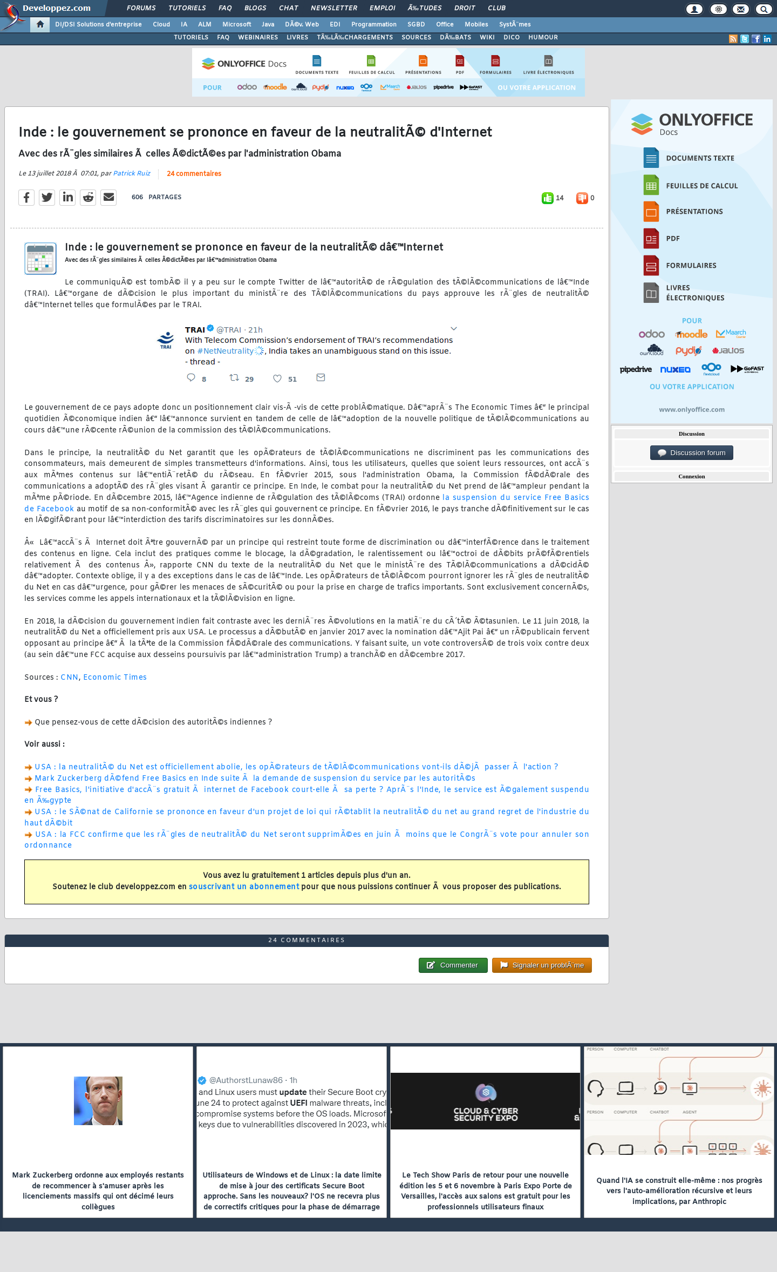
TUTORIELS (191, 38)
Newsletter (334, 8)
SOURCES (416, 38)
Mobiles (476, 25)
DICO (511, 38)
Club (496, 8)
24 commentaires (194, 174)
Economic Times (115, 678)
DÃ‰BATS (455, 38)
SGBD (416, 25)
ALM (205, 25)
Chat (288, 8)
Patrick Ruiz (131, 174)
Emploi (382, 8)
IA (184, 25)
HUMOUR (543, 38)
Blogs (255, 8)
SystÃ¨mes (515, 25)
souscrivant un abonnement (244, 887)
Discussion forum (692, 453)
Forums (141, 8)
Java (268, 25)
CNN (69, 678)
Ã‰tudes (424, 8)
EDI (335, 25)
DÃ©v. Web (302, 25)
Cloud (161, 25)
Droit (464, 8)
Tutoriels (187, 8)
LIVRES (297, 38)
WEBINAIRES (258, 38)
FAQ (225, 8)
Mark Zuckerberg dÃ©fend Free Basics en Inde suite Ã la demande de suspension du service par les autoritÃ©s (255, 779)
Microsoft (236, 25)
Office (445, 25)
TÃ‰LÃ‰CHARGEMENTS (355, 38)
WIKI (487, 38)
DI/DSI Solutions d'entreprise (98, 25)
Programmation (374, 25)
